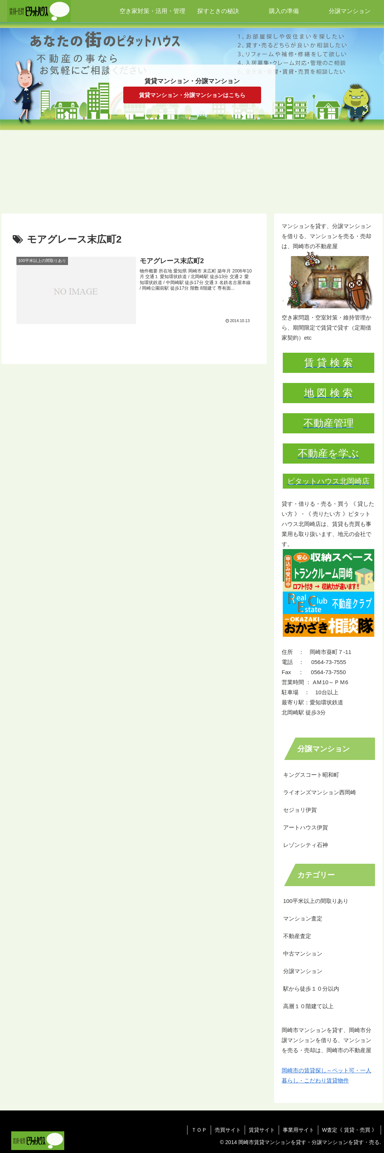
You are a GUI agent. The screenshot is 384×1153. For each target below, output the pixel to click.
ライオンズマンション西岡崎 (319, 792)
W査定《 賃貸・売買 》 (349, 1130)
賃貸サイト (262, 1130)
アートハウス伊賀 (305, 827)
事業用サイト (298, 1130)
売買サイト (228, 1130)
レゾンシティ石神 (305, 845)
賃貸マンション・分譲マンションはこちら (192, 95)
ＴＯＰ (199, 1130)
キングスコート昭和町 (311, 775)
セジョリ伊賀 (300, 810)
